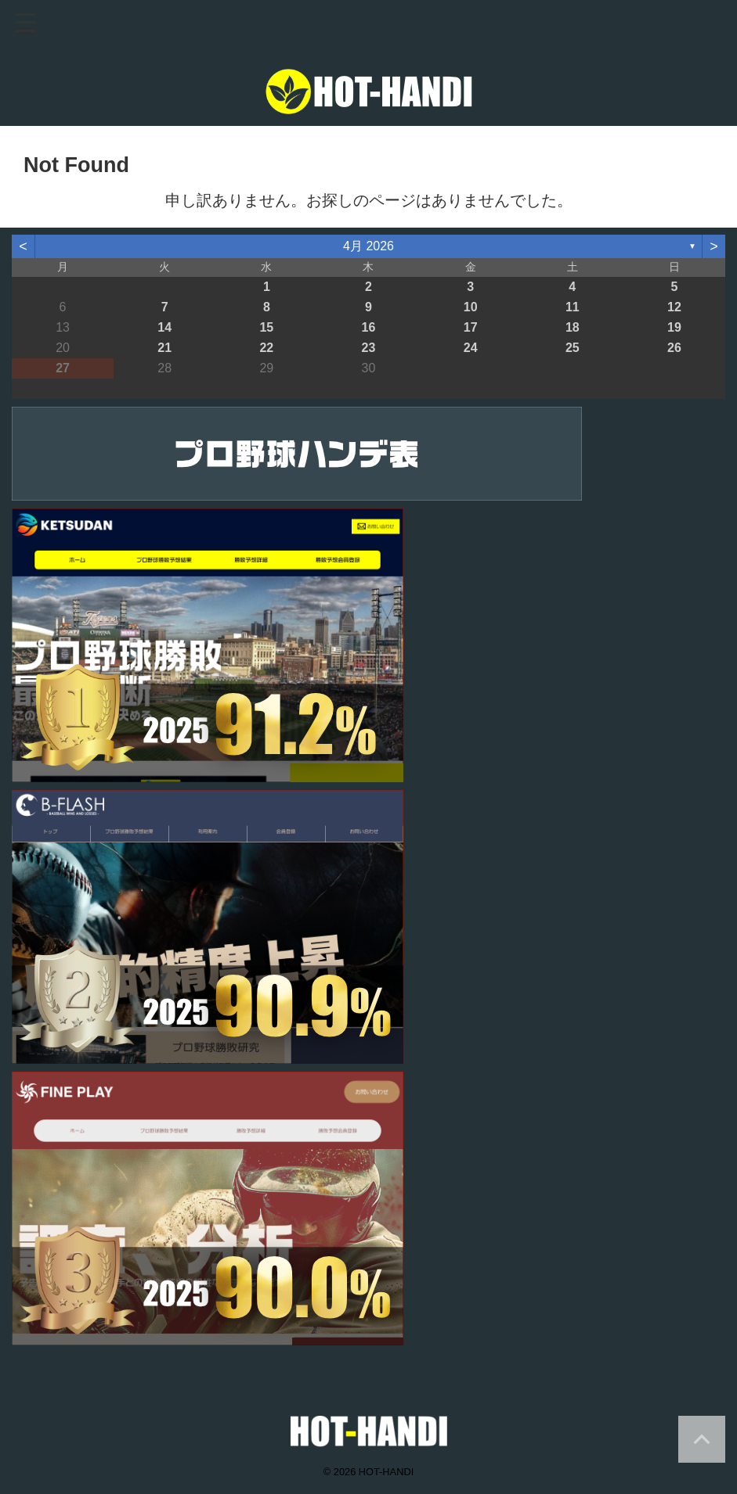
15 (266, 327)
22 (266, 347)
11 (572, 307)
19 (674, 327)
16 (369, 327)
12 (674, 307)
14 (164, 327)
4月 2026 (368, 246)
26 (674, 347)
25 (572, 347)
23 (369, 347)
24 (471, 347)
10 (471, 307)
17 (471, 327)
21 (164, 347)
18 (572, 327)
